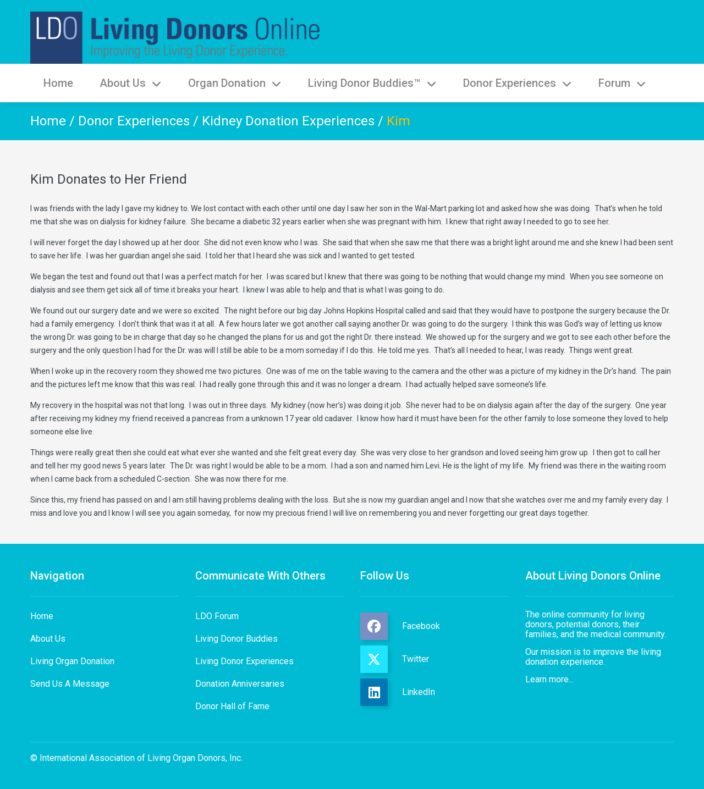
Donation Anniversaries (239, 683)
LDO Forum (217, 616)
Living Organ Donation (72, 661)
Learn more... (549, 679)
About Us (131, 83)
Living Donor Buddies (236, 638)
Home (58, 83)
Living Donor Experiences (244, 661)
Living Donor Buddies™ (372, 83)
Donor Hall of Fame (232, 706)
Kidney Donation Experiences (288, 121)
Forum (622, 83)
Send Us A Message (69, 683)
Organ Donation (235, 83)
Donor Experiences (517, 83)
